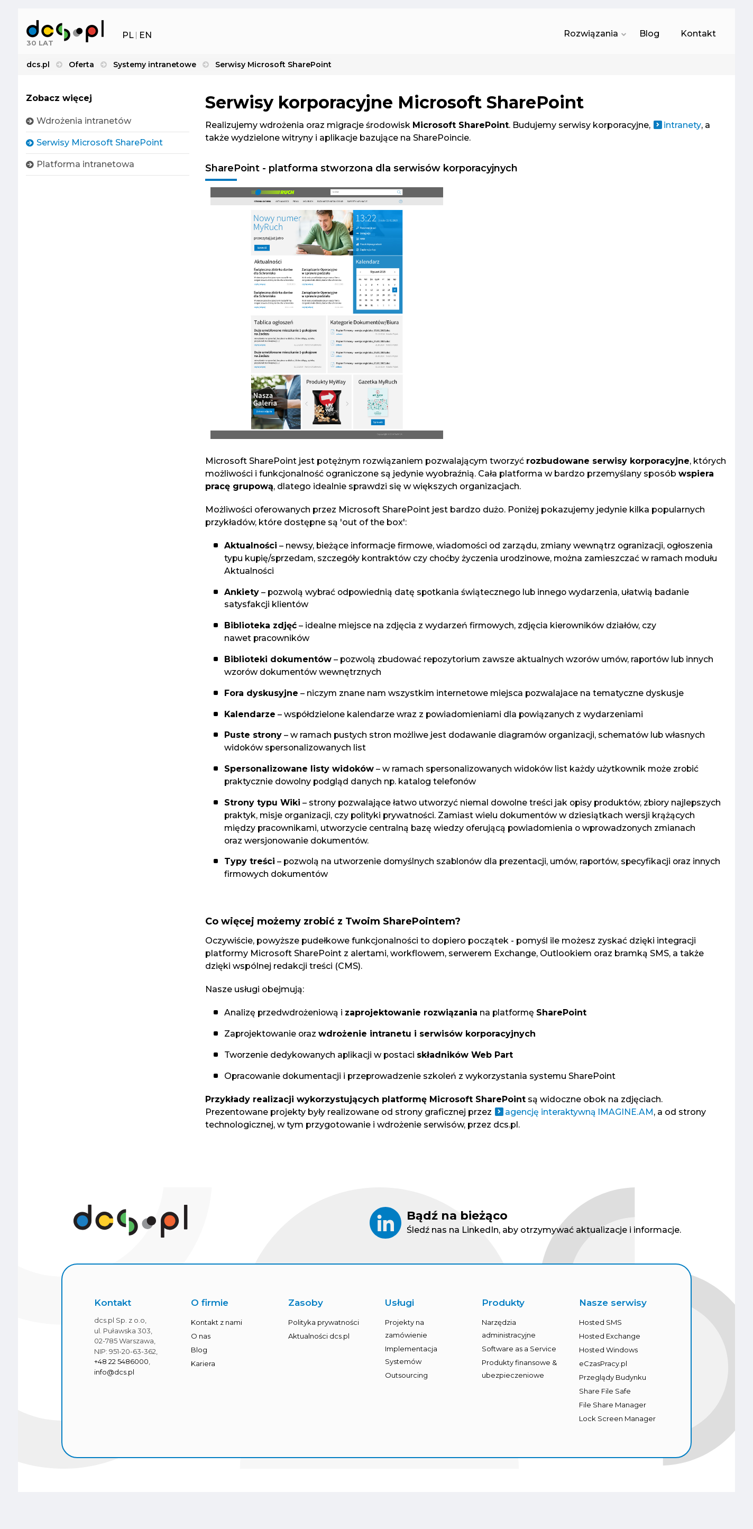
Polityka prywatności (323, 1325)
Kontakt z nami (216, 1325)
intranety (682, 126)
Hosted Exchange (609, 1339)
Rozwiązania (593, 35)
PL (128, 35)
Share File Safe (605, 1394)
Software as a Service (519, 1352)
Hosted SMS (600, 1325)
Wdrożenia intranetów (83, 122)
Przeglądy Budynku (612, 1380)
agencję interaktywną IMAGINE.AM (580, 1115)
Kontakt (698, 35)
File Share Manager (612, 1408)
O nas (200, 1339)
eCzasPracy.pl (603, 1366)
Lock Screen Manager (617, 1421)
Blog (649, 35)
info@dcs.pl (114, 1374)
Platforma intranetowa (85, 165)
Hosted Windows (608, 1353)
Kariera (203, 1366)
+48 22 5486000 (121, 1364)
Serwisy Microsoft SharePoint (99, 144)
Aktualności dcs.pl (319, 1339)
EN (145, 35)
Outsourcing (406, 1378)
